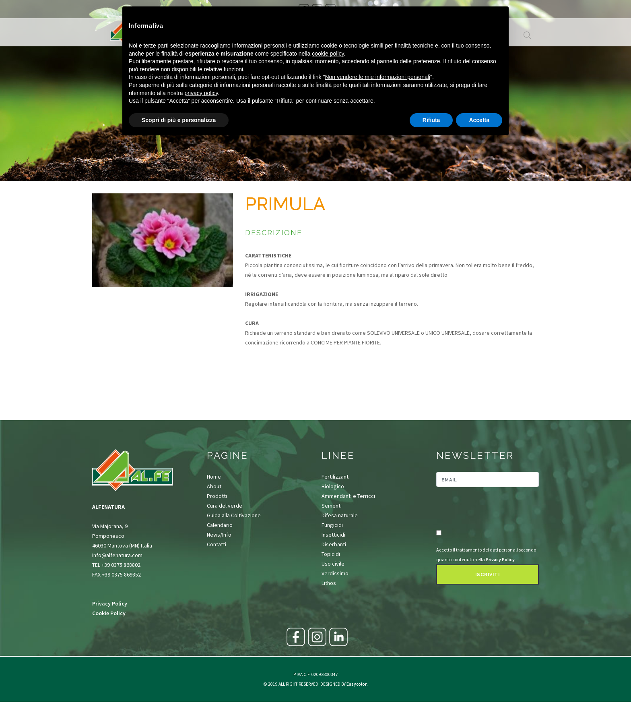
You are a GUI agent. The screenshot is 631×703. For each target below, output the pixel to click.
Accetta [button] (479, 120)
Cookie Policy (109, 613)
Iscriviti (487, 574)
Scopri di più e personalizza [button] (179, 120)
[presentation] (483, 509)
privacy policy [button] (201, 93)
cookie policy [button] (328, 53)
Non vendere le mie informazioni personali (377, 77)
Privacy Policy (109, 603)
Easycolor (356, 684)
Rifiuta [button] (431, 120)
